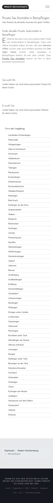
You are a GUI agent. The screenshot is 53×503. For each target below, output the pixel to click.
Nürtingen (12, 228)
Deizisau (12, 414)
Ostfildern (12, 396)
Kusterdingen (14, 177)
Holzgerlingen (14, 144)
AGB (27, 488)
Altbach (11, 410)
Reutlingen (13, 303)
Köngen (11, 354)
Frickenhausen (14, 237)
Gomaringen (13, 321)
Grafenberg (13, 275)
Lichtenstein (13, 317)
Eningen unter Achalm (18, 312)
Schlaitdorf (13, 293)
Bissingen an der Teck (18, 363)
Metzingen (13, 195)
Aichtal (11, 233)
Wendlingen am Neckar (18, 340)
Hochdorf (12, 372)
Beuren (11, 270)
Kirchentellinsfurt (16, 186)
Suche (8, 488)
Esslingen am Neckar (17, 391)
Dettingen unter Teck (17, 358)
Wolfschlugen (14, 251)
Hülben (11, 214)
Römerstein (13, 223)
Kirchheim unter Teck (17, 335)
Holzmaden (13, 377)
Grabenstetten (14, 209)
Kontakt (34, 488)
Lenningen (13, 349)
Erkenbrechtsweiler (17, 368)
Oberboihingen (15, 247)
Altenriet (12, 265)
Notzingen (12, 382)
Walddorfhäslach (16, 191)
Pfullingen (12, 307)
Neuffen (12, 242)
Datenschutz (17, 488)
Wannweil (13, 326)
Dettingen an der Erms (18, 205)
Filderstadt (13, 139)
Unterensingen (15, 298)
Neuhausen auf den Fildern (20, 400)
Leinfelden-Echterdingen (19, 135)
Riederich (12, 219)
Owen (11, 386)
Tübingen (12, 167)
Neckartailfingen (15, 289)
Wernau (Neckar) (16, 344)
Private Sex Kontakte (13, 58)
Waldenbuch (14, 158)
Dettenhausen (14, 181)
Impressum (44, 488)
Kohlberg (12, 284)
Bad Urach (13, 200)
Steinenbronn (14, 163)
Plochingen (13, 330)
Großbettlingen (15, 279)
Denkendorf (13, 405)
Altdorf (11, 261)
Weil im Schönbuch (17, 149)
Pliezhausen (13, 172)
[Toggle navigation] (47, 7)
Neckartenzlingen (16, 256)
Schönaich (13, 153)
